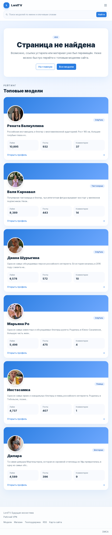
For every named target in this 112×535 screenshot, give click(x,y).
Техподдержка (33, 522)
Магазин (18, 522)
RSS (45, 522)
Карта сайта (55, 522)
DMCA (105, 531)
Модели (8, 522)
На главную (45, 66)
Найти (101, 14)
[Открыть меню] (105, 5)
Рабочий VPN (10, 517)
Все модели (66, 66)
